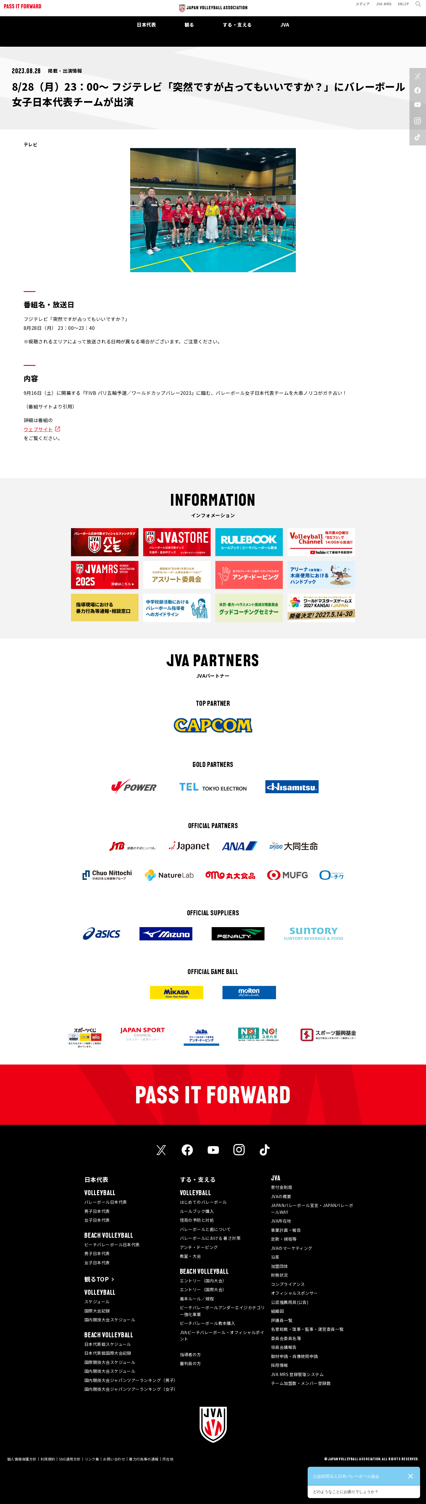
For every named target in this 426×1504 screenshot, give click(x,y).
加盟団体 (279, 1266)
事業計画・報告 (286, 1230)
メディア (359, 6)
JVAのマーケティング (291, 1248)
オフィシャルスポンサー (294, 1293)
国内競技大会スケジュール (109, 1320)
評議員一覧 (281, 1320)
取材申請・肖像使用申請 (294, 1356)
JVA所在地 (281, 1221)
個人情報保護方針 (22, 1458)
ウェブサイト (38, 429)
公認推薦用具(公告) (290, 1302)
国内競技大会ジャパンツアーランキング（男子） (131, 1380)
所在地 (167, 1458)
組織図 (277, 1311)
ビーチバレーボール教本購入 (207, 1323)
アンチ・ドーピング (199, 1247)
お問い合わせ (114, 1458)
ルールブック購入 (197, 1211)
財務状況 (279, 1275)
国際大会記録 (97, 1311)
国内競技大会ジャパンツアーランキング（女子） (131, 1389)
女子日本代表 (97, 1220)
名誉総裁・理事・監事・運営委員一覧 (307, 1329)
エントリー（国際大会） (203, 1289)
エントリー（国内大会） (203, 1281)
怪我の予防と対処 (197, 1220)
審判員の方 (190, 1363)
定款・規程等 (284, 1239)
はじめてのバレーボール (203, 1202)
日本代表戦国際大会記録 (107, 1353)
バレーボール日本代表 (105, 1202)
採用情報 (279, 1365)
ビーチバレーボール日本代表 (112, 1244)
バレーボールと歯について (205, 1229)
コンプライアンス (288, 1284)
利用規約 (48, 1458)
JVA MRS (381, 6)
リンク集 (92, 1458)
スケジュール (97, 1302)
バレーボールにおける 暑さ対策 (210, 1238)
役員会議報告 (284, 1347)
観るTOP (96, 1279)
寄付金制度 (281, 1187)
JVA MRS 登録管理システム (297, 1374)
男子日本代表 (97, 1211)
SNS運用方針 (69, 1458)
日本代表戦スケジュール (107, 1344)
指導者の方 (190, 1354)
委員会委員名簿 (286, 1338)
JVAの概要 (281, 1196)
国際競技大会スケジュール (109, 1362)
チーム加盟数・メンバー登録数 (301, 1383)
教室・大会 (190, 1256)
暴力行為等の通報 (144, 1458)
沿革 (275, 1257)
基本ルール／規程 (197, 1299)
